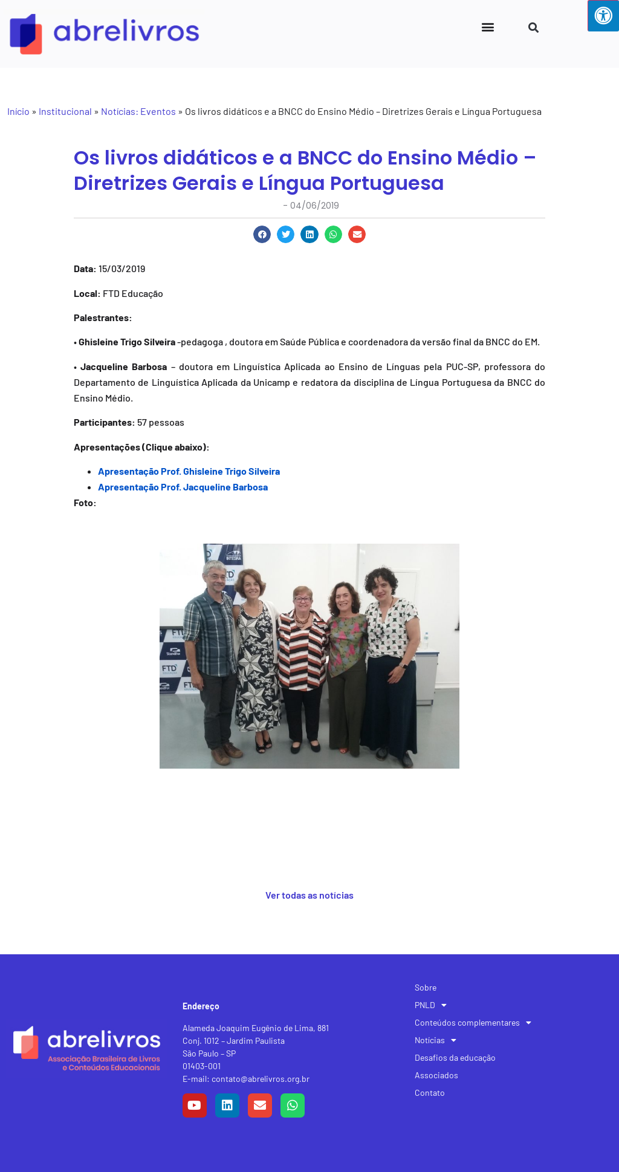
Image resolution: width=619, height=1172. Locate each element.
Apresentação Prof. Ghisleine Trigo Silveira (189, 471)
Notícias (435, 1040)
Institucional (65, 111)
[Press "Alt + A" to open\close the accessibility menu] (603, 15)
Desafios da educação (455, 1057)
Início (18, 111)
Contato (430, 1092)
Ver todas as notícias (309, 894)
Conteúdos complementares (473, 1022)
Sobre (425, 987)
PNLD (431, 1005)
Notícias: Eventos (138, 111)
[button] (487, 26)
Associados (436, 1075)
